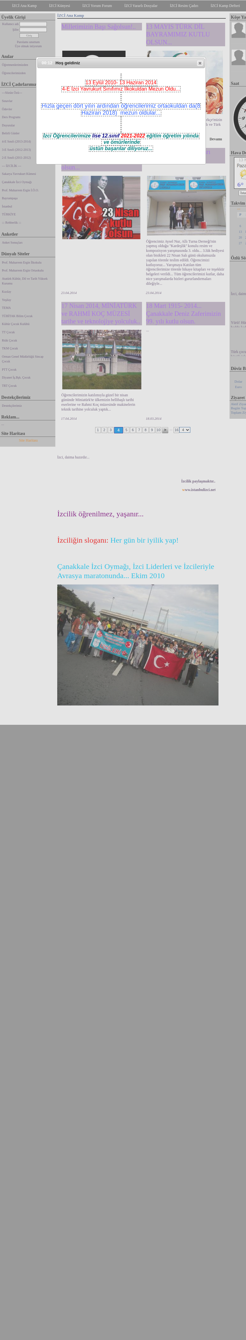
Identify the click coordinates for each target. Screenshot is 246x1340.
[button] (200, 63)
